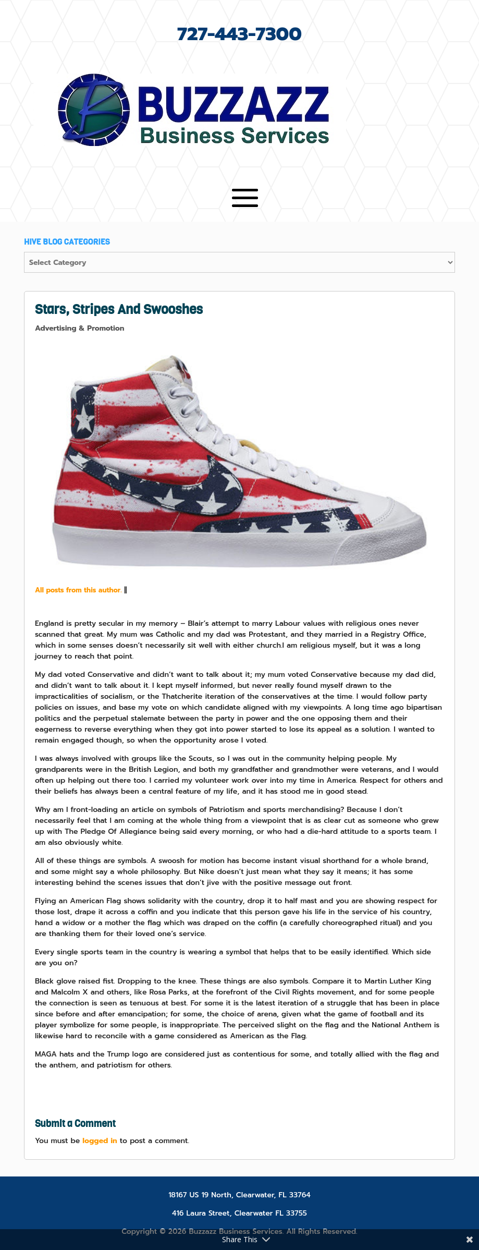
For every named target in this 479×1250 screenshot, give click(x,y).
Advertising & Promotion (80, 328)
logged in (99, 1140)
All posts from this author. (78, 590)
